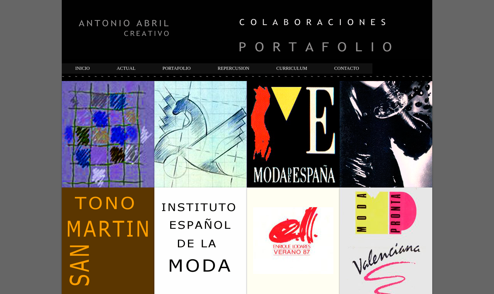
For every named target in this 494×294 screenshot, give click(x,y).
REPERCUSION (233, 68)
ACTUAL (126, 68)
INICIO (82, 68)
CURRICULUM (291, 68)
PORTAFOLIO (176, 68)
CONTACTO (346, 68)
